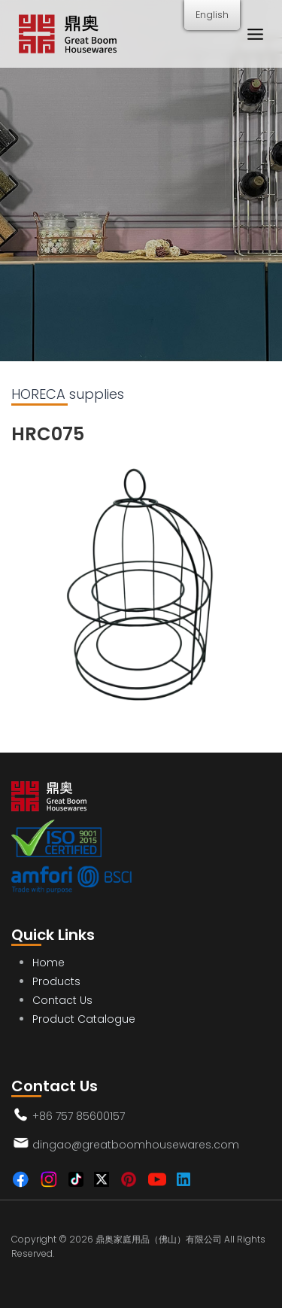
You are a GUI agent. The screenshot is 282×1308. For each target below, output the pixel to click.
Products (56, 981)
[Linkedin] (183, 1179)
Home (48, 962)
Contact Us (62, 1000)
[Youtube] (157, 1179)
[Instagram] (49, 1179)
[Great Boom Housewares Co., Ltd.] (68, 34)
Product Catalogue (83, 1019)
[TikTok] (75, 1179)
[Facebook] (20, 1179)
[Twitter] (101, 1179)
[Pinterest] (129, 1179)
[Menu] (255, 33)
